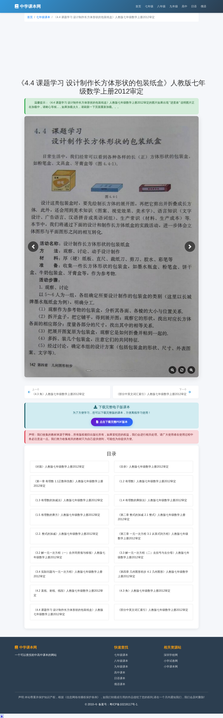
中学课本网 (28, 6)
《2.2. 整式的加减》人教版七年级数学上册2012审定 (66, 533)
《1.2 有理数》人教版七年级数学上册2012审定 (147, 481)
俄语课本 (119, 684)
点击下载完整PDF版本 (112, 421)
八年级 (161, 6)
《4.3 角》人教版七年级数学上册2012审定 (144, 590)
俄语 (203, 6)
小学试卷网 (171, 660)
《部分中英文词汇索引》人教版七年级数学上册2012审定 (153, 609)
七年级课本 (43, 17)
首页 (138, 6)
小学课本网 (171, 666)
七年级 (149, 6)
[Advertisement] (111, 50)
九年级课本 (121, 666)
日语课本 (119, 678)
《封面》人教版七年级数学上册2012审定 (59, 466)
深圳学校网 (171, 654)
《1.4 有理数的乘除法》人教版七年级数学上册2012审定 (152, 500)
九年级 (174, 6)
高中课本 (119, 672)
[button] (33, 246)
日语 (194, 6)
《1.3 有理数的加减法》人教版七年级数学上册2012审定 (68, 500)
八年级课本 (121, 660)
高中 (184, 6)
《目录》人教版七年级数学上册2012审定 (143, 466)
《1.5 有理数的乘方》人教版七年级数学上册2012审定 (67, 514)
